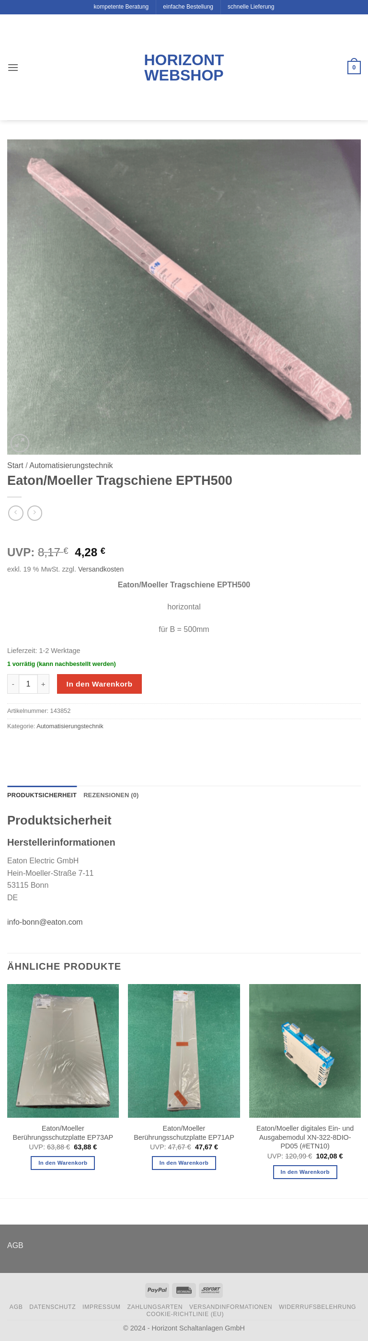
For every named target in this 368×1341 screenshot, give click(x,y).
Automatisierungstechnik (71, 465)
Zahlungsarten (155, 1307)
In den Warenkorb (100, 684)
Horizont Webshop (184, 67)
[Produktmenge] (28, 683)
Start (15, 465)
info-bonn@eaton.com (45, 922)
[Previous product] (34, 512)
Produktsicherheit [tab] (42, 795)
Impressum (101, 1307)
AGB (15, 1245)
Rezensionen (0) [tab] (110, 795)
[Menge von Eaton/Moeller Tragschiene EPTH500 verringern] (13, 683)
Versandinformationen (230, 1307)
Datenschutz (52, 1307)
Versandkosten (101, 569)
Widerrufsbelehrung (317, 1307)
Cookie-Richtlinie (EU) (185, 1314)
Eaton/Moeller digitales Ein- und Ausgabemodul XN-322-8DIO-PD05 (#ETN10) (305, 1137)
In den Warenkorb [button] (62, 1163)
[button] (13, 67)
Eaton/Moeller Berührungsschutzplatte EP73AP (63, 1132)
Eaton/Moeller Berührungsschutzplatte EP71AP (184, 1132)
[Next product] (15, 512)
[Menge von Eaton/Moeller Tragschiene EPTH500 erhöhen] (43, 683)
